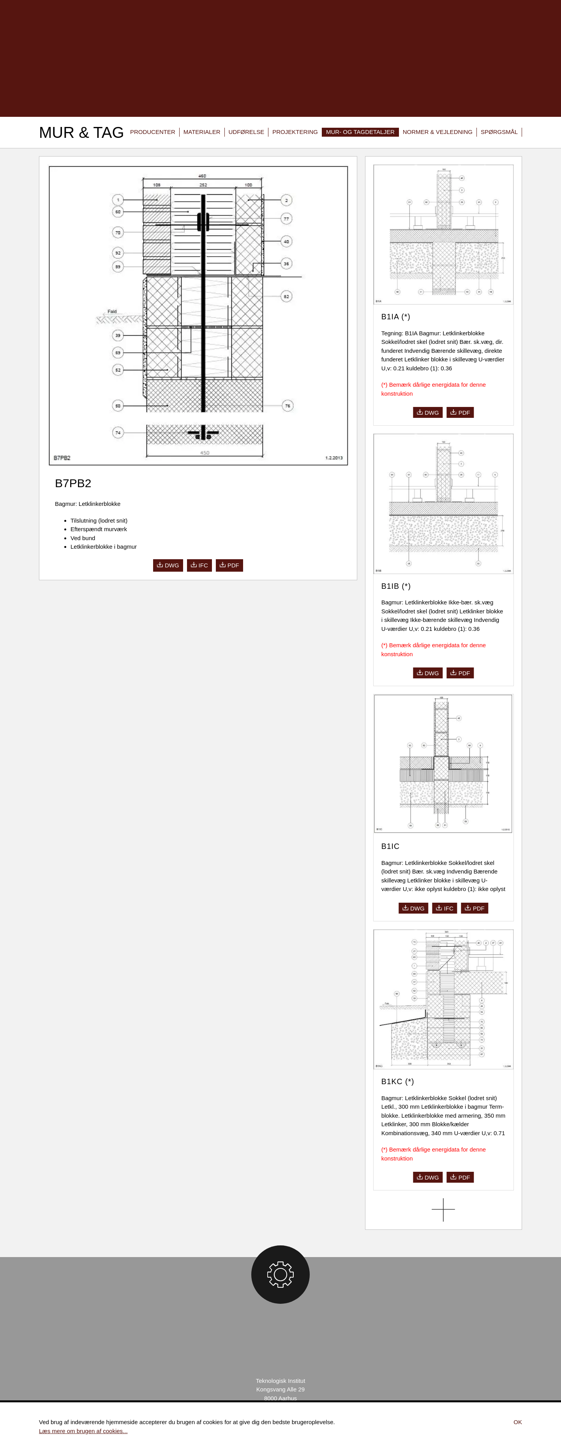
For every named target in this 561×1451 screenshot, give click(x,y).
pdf (229, 565)
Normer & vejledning (438, 132)
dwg (168, 565)
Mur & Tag (81, 132)
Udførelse (247, 132)
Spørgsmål (499, 132)
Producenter (152, 132)
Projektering (295, 132)
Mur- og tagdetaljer (360, 132)
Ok (517, 1422)
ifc (199, 565)
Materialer (202, 132)
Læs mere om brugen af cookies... (83, 1431)
